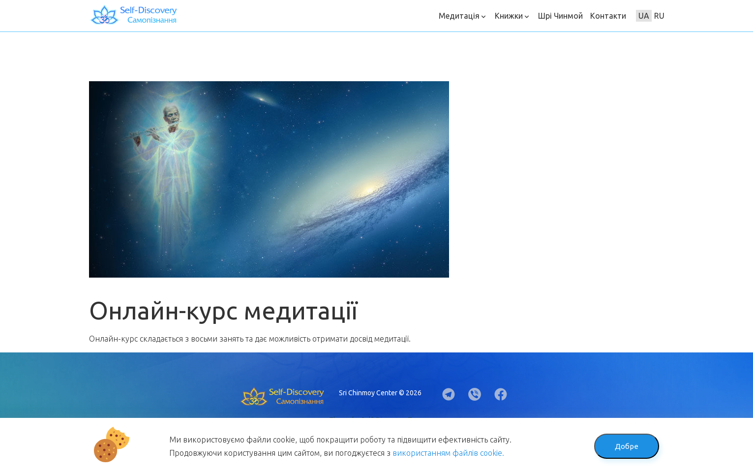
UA (643, 15)
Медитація (463, 15)
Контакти (608, 15)
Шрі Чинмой (560, 15)
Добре (626, 446)
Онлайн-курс (113, 338)
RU (659, 15)
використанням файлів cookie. (448, 452)
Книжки (513, 15)
